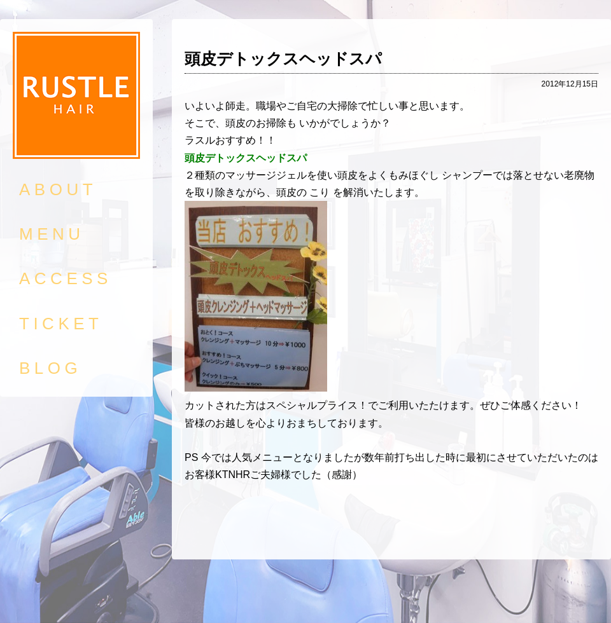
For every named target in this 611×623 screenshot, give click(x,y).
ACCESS (65, 278)
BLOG (50, 368)
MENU (52, 233)
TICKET (60, 323)
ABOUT (58, 189)
